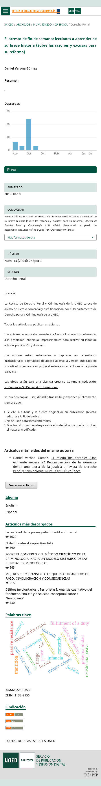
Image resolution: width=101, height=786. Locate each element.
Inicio (8, 24)
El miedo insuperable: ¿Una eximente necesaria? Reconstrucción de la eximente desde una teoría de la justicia (55, 462)
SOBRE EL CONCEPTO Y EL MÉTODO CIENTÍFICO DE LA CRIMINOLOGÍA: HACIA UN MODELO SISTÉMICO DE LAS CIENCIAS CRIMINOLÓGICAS (47, 558)
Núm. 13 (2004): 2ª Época (50, 24)
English (11, 505)
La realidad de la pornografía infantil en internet (41, 532)
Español (11, 512)
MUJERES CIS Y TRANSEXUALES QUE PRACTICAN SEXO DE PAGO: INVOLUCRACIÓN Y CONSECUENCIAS (47, 576)
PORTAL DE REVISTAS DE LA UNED (30, 741)
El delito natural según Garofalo (29, 543)
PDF (14, 170)
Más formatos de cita (21, 237)
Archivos (23, 24)
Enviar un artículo (21, 485)
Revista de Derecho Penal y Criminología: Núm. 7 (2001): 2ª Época (55, 469)
